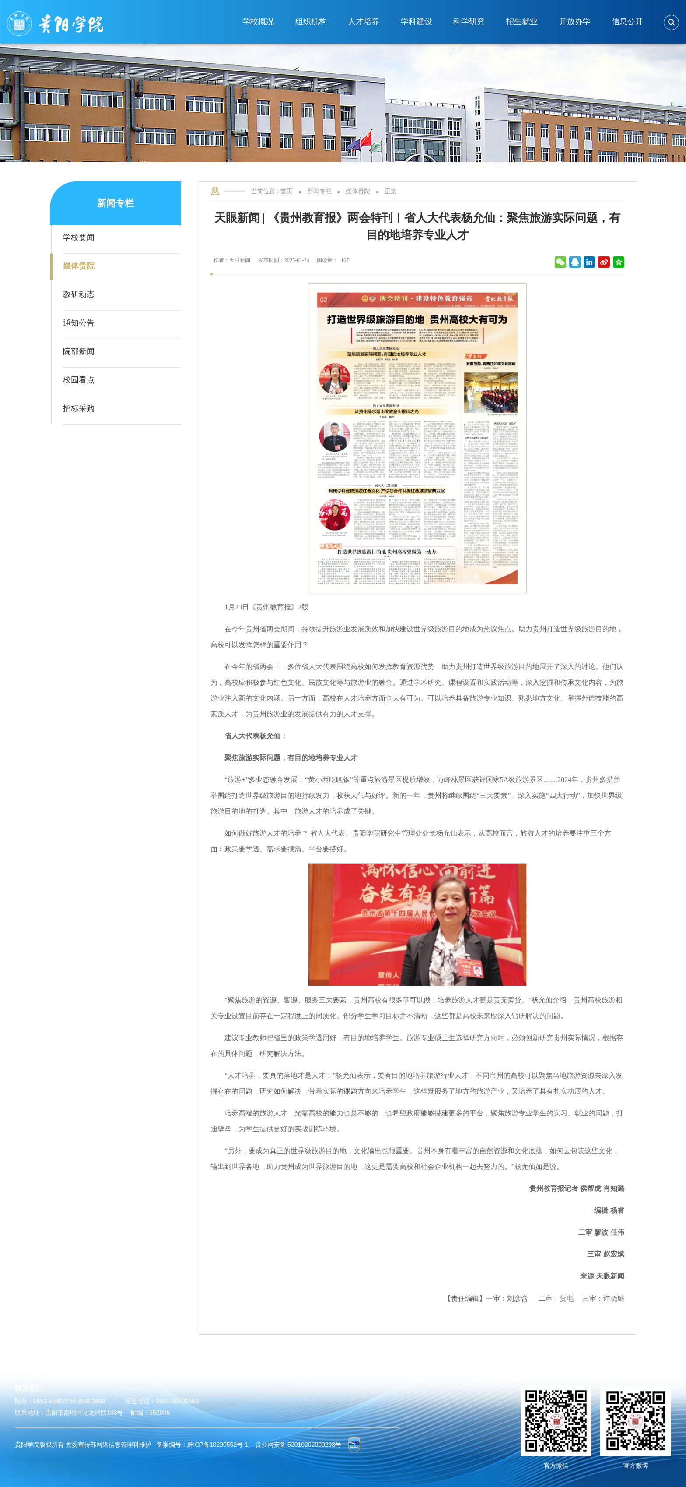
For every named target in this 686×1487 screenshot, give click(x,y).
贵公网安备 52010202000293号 (298, 1444)
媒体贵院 (358, 191)
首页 (286, 191)
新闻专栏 (319, 191)
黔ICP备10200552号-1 (217, 1444)
